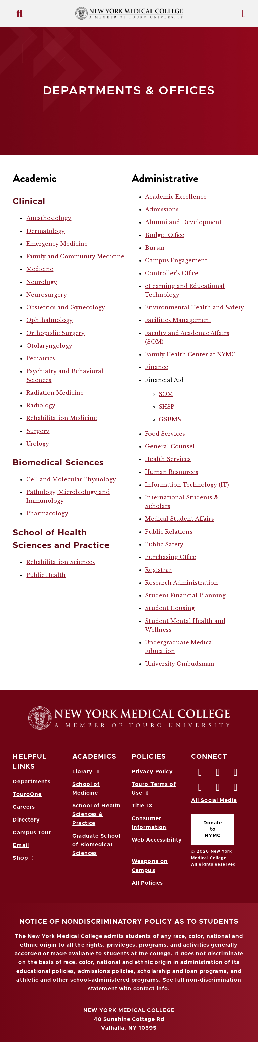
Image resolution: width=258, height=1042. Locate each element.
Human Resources (171, 471)
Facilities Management (178, 320)
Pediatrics (40, 358)
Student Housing (170, 608)
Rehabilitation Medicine (61, 418)
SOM (166, 394)
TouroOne (31, 794)
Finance (156, 367)
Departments (31, 781)
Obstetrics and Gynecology (65, 307)
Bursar (155, 247)
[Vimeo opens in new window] (218, 789)
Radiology (40, 405)
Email (25, 845)
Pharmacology (47, 513)
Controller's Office (171, 273)
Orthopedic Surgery (55, 333)
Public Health (46, 575)
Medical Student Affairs (179, 518)
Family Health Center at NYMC (190, 354)
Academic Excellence (176, 196)
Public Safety (164, 544)
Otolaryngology (49, 345)
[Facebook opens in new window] (200, 774)
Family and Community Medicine (75, 256)
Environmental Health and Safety (194, 307)
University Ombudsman (179, 663)
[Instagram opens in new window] (200, 789)
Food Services (165, 433)
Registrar (158, 569)
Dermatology (45, 231)
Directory (26, 820)
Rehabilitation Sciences (60, 562)
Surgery (37, 431)
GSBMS (170, 419)
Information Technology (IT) (187, 484)
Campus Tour (32, 832)
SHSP (166, 406)
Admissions (162, 209)
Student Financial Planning (185, 595)
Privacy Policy (156, 771)
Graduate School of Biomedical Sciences (96, 844)
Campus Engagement (176, 260)
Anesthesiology (48, 218)
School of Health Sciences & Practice (96, 814)
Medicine (39, 269)
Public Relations (168, 531)
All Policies (147, 883)
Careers (24, 807)
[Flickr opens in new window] (235, 789)
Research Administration (181, 582)
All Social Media (214, 800)
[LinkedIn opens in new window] (235, 774)
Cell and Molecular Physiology (71, 479)
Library (86, 771)
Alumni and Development (183, 222)
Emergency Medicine (57, 243)
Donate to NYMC (212, 829)
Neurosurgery (46, 294)
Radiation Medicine (55, 392)
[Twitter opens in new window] (218, 774)
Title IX (146, 805)
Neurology (41, 282)
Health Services (168, 459)
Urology (37, 443)
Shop (24, 858)
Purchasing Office (170, 557)
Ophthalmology (49, 320)
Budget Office (164, 235)
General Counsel (170, 446)
